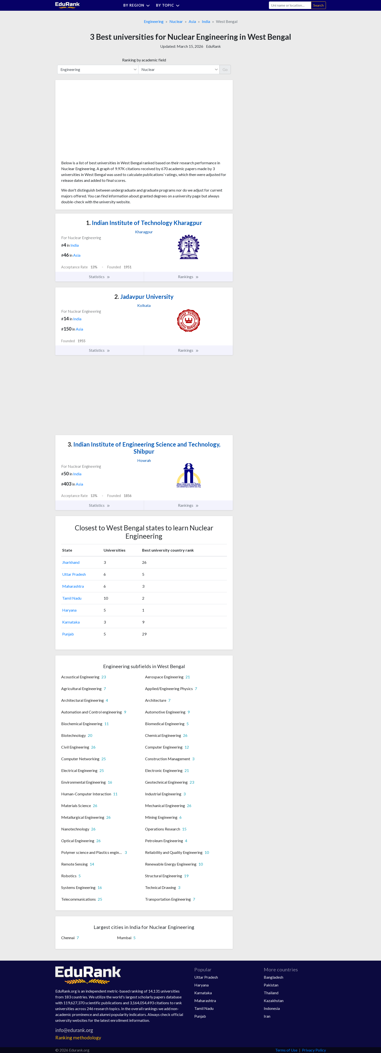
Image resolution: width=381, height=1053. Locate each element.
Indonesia (272, 1008)
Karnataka (71, 622)
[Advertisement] (97, 122)
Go (225, 69)
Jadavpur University (144, 296)
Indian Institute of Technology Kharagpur (144, 222)
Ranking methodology (78, 1037)
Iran (267, 1016)
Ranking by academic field (144, 60)
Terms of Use (286, 1050)
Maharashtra (73, 586)
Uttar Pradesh (74, 574)
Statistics (99, 276)
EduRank (213, 46)
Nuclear (176, 21)
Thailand (271, 992)
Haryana (69, 610)
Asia (192, 21)
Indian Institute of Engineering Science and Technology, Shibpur (144, 448)
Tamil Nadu (71, 598)
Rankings (188, 276)
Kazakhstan (273, 1000)
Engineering (154, 21)
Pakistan (271, 985)
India (206, 21)
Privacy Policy (314, 1050)
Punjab (68, 634)
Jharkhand (70, 562)
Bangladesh (273, 977)
